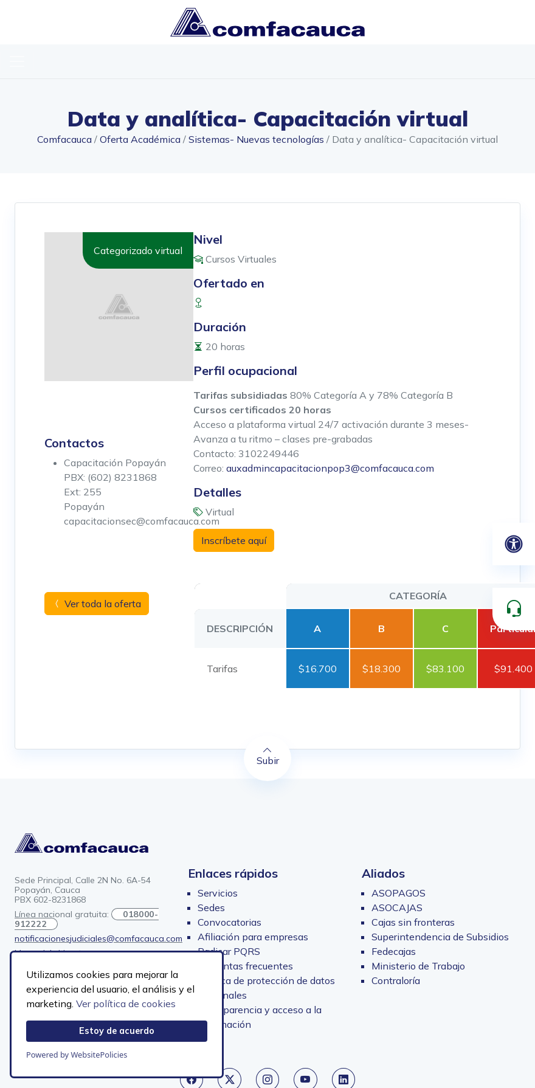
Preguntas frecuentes (245, 966)
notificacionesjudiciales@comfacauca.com (98, 938)
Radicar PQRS (229, 951)
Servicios (218, 893)
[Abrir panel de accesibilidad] (513, 544)
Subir (267, 756)
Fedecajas (393, 951)
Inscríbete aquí (233, 540)
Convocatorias (229, 922)
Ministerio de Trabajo (418, 966)
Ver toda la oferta (96, 603)
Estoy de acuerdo (116, 1030)
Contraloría (395, 980)
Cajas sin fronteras (413, 922)
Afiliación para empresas (253, 937)
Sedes (211, 907)
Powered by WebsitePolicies (76, 1054)
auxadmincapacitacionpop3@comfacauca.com (330, 468)
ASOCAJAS (397, 907)
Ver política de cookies (126, 1003)
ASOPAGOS (398, 893)
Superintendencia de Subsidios (440, 937)
